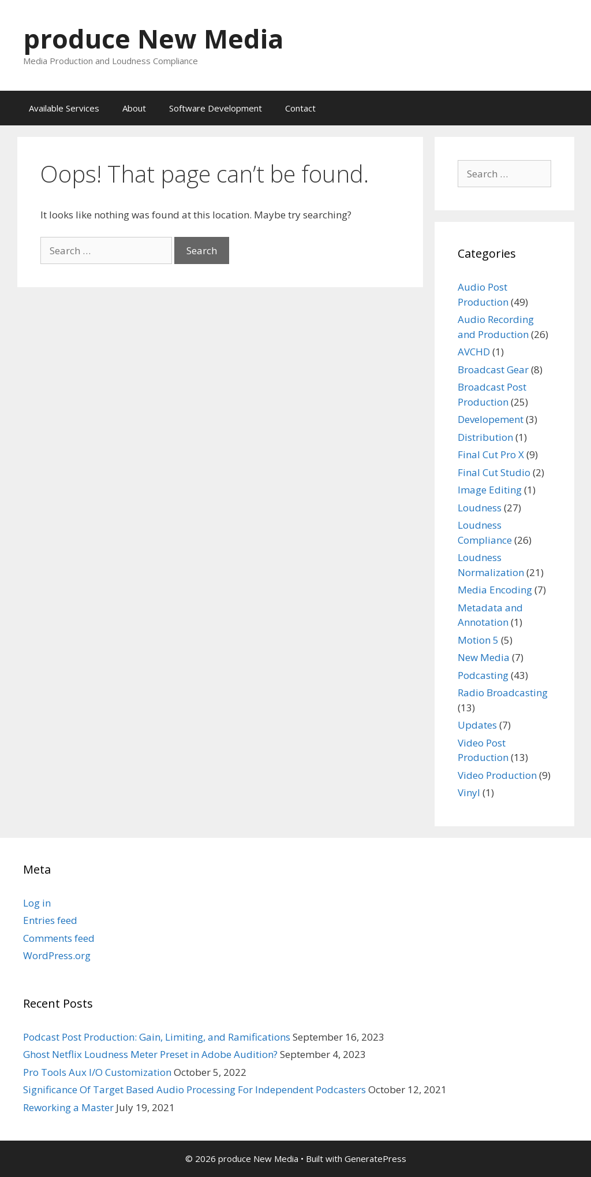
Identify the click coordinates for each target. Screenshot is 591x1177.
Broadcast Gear (493, 369)
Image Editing (490, 489)
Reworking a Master (68, 1107)
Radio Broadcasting (503, 692)
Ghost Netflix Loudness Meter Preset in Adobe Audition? (150, 1054)
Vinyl (469, 792)
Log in (37, 902)
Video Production (497, 775)
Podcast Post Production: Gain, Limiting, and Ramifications (156, 1037)
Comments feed (59, 938)
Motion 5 (478, 640)
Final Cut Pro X (491, 454)
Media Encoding (495, 589)
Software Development (215, 108)
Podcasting (483, 675)
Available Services (64, 108)
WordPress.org (57, 955)
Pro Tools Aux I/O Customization (97, 1072)
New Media (484, 657)
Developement (490, 419)
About (134, 108)
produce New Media (153, 38)
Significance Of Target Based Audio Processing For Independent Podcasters (194, 1089)
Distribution (485, 437)
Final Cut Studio (494, 472)
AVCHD (474, 351)
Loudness (480, 507)
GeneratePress (375, 1158)
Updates (477, 725)
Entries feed (50, 920)
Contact (300, 108)
